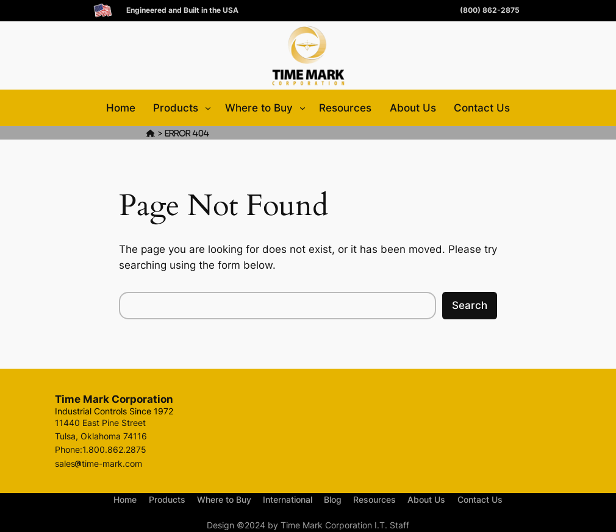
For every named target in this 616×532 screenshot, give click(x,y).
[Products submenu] (208, 108)
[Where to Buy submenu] (302, 108)
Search (469, 305)
